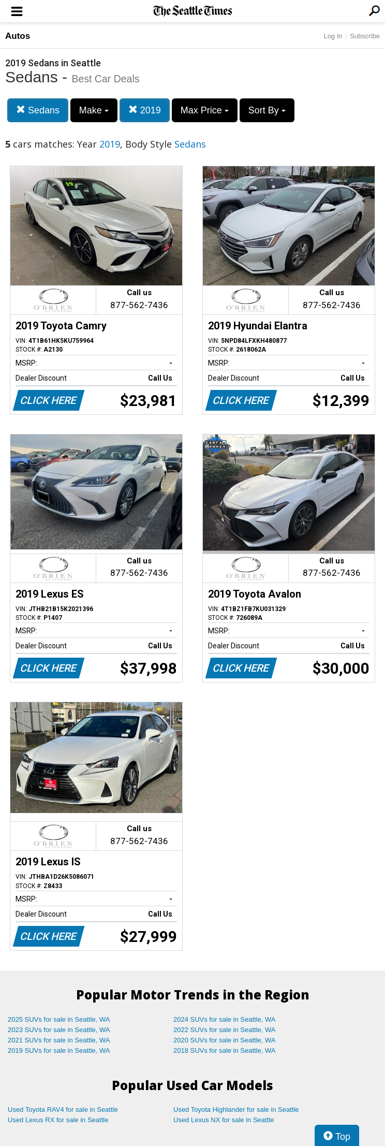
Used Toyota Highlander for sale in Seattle (236, 1109)
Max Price (205, 110)
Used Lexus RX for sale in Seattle (58, 1120)
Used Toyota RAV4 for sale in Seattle (63, 1109)
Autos (17, 36)
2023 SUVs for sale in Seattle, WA (59, 1030)
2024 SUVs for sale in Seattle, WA (224, 1019)
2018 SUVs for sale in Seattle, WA (224, 1050)
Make (94, 110)
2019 (144, 110)
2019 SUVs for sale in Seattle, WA (59, 1050)
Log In (332, 36)
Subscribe (365, 36)
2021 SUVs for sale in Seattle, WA (59, 1040)
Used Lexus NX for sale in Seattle (223, 1120)
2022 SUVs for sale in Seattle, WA (224, 1030)
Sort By (267, 110)
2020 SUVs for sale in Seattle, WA (224, 1040)
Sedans (38, 110)
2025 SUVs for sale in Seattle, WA (59, 1019)
